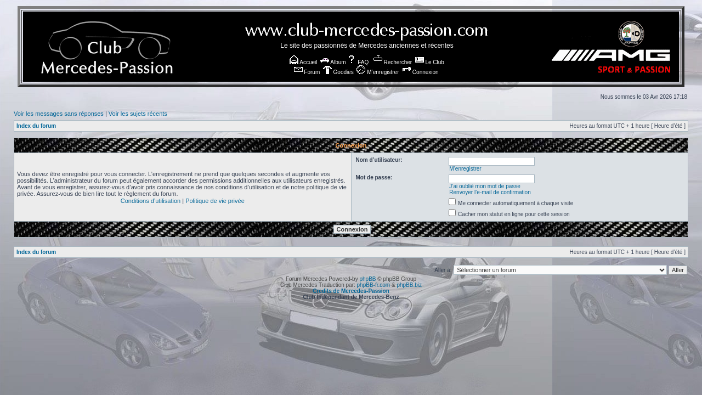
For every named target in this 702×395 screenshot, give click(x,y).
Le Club (429, 62)
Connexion (420, 72)
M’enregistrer (377, 72)
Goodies (338, 72)
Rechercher (392, 62)
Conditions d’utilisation (150, 201)
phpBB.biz (409, 285)
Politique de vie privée (215, 201)
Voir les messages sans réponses (59, 113)
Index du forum (36, 126)
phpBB (367, 279)
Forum (307, 72)
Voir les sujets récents (138, 113)
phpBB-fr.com (373, 285)
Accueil (303, 62)
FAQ (358, 62)
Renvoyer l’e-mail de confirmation (489, 192)
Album (333, 62)
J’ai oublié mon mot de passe (484, 186)
